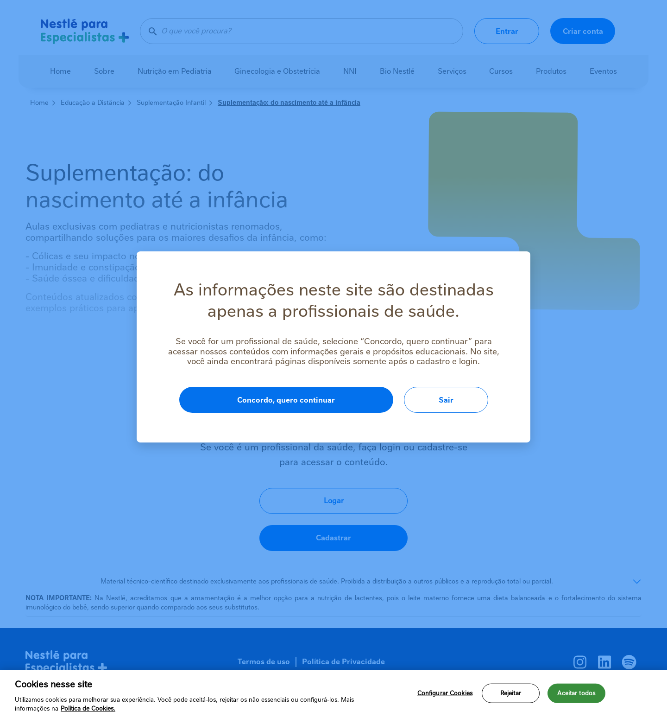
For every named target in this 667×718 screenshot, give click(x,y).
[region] (333, 694)
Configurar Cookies (444, 693)
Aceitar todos (576, 693)
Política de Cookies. (88, 708)
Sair (446, 400)
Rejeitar (510, 693)
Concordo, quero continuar (286, 400)
